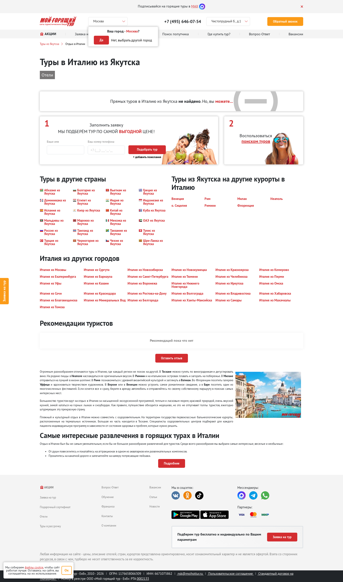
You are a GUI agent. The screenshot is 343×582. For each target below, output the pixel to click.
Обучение (108, 497)
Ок (67, 570)
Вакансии (155, 487)
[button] (54, 192)
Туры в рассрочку (50, 526)
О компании (109, 525)
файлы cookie (34, 567)
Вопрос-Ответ (110, 487)
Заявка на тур (4, 291)
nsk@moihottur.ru (190, 573)
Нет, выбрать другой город (131, 40)
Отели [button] (47, 75)
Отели (43, 516)
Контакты (107, 516)
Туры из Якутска (49, 44)
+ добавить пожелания (147, 157)
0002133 (143, 579)
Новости (154, 506)
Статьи (153, 497)
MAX (194, 6)
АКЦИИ (47, 487)
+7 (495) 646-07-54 (182, 21)
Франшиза (108, 506)
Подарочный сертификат (55, 507)
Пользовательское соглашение (230, 573)
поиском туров (256, 141)
